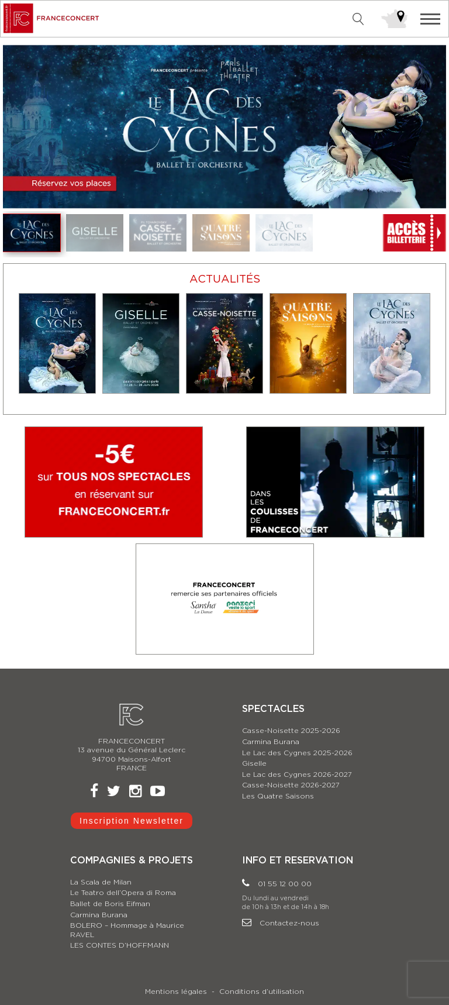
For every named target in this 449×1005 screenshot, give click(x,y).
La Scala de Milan (101, 882)
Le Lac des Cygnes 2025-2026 (297, 752)
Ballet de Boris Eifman (110, 903)
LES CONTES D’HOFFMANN (119, 945)
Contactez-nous (280, 923)
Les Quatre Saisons (278, 796)
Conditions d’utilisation (261, 991)
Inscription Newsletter (132, 820)
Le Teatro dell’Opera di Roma (123, 892)
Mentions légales (176, 991)
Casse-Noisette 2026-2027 (291, 785)
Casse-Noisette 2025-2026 (291, 730)
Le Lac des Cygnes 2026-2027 (297, 774)
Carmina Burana (270, 741)
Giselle (254, 763)
